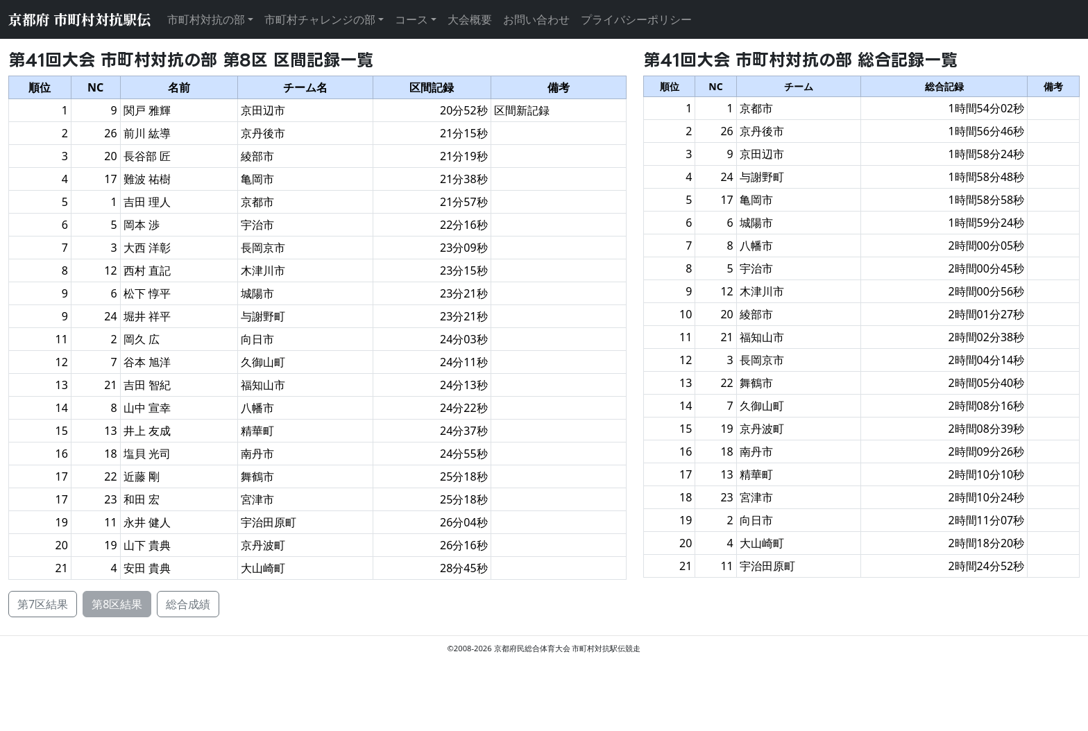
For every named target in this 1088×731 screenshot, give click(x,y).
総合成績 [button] (188, 604)
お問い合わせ (536, 19)
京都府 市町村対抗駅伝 (79, 19)
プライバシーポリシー (636, 19)
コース (411, 19)
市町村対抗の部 (206, 19)
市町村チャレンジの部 (319, 19)
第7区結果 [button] (42, 604)
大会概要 (470, 19)
